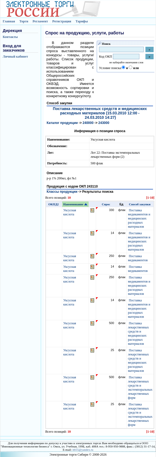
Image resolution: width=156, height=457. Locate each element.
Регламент (40, 21)
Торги (23, 21)
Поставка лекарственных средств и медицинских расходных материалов (138, 333)
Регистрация (61, 21)
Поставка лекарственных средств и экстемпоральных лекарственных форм (140, 387)
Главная (9, 21)
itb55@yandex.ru (83, 449)
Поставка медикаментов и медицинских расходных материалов (139, 218)
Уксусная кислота (69, 212)
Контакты (10, 37)
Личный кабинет (15, 56)
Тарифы (82, 21)
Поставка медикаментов (138, 258)
